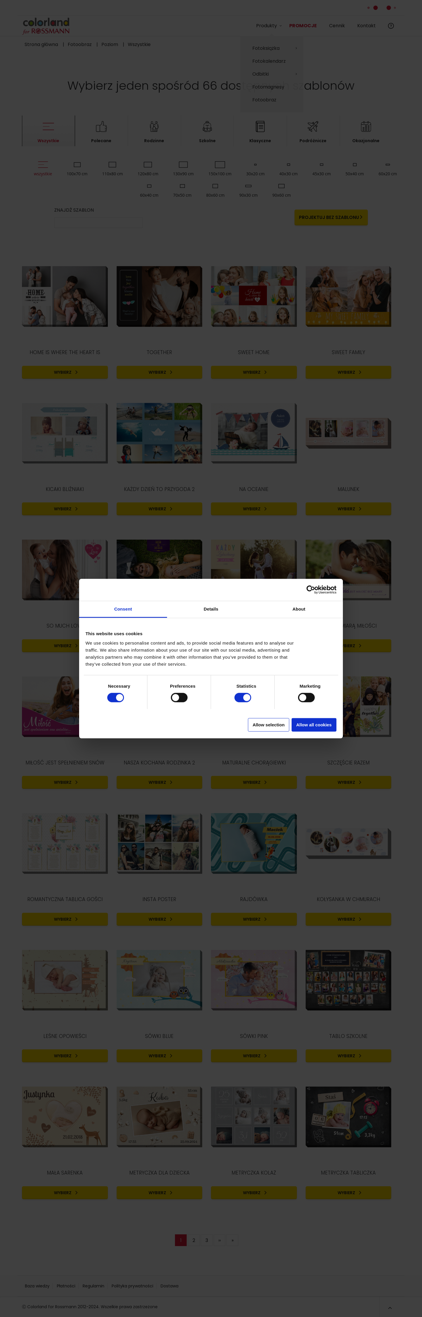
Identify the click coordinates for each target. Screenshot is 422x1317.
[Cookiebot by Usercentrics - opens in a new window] (310, 589)
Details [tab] (211, 608)
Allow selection (269, 724)
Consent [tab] (123, 608)
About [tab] (298, 608)
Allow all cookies (314, 724)
